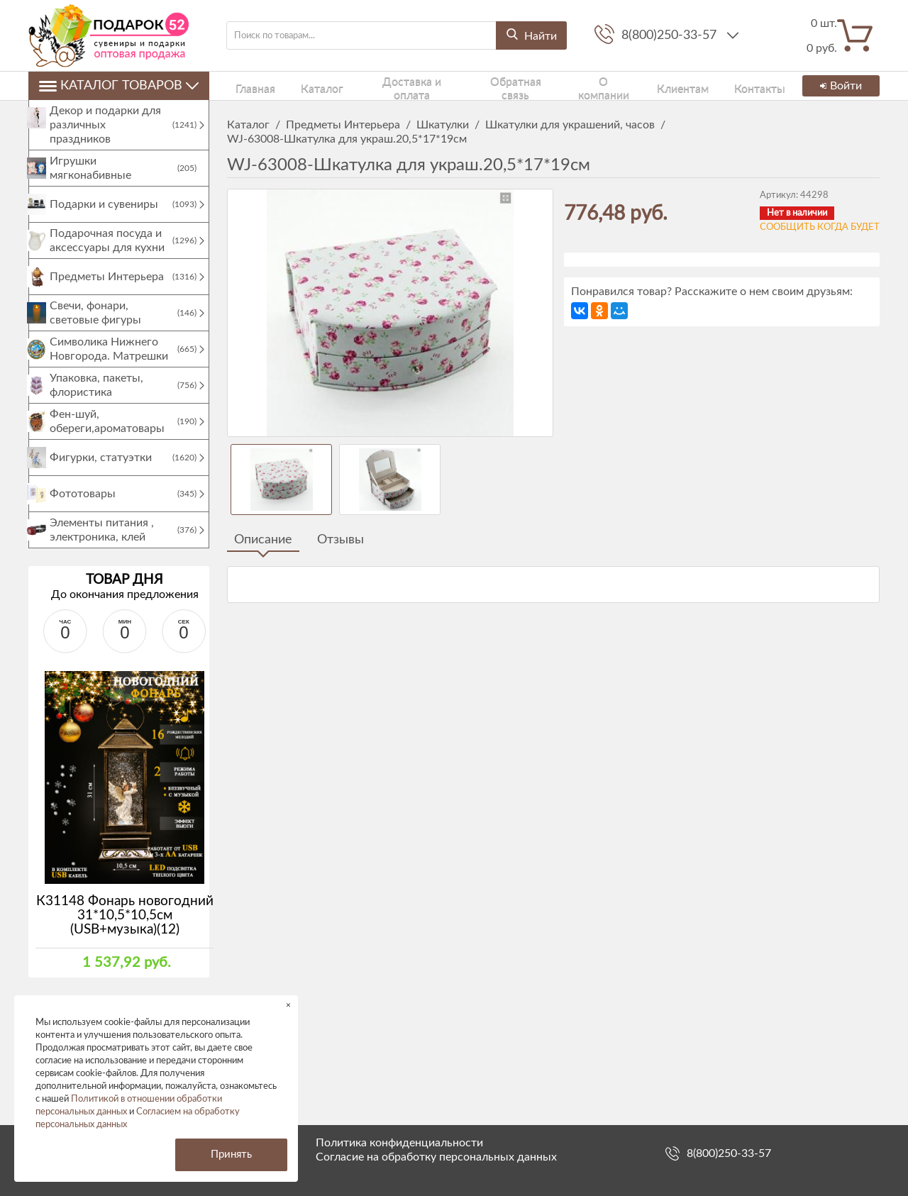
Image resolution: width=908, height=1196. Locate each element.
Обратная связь (485, 85)
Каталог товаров (119, 85)
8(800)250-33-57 (670, 35)
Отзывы (340, 539)
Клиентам (643, 85)
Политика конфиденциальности (399, 1142)
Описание (263, 539)
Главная (244, 85)
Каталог (300, 85)
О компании (570, 85)
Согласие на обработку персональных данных (436, 1157)
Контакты (709, 85)
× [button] (288, 1005)
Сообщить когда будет (820, 227)
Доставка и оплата (384, 85)
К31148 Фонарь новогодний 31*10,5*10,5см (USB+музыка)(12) (125, 930)
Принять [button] (231, 1154)
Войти (838, 86)
